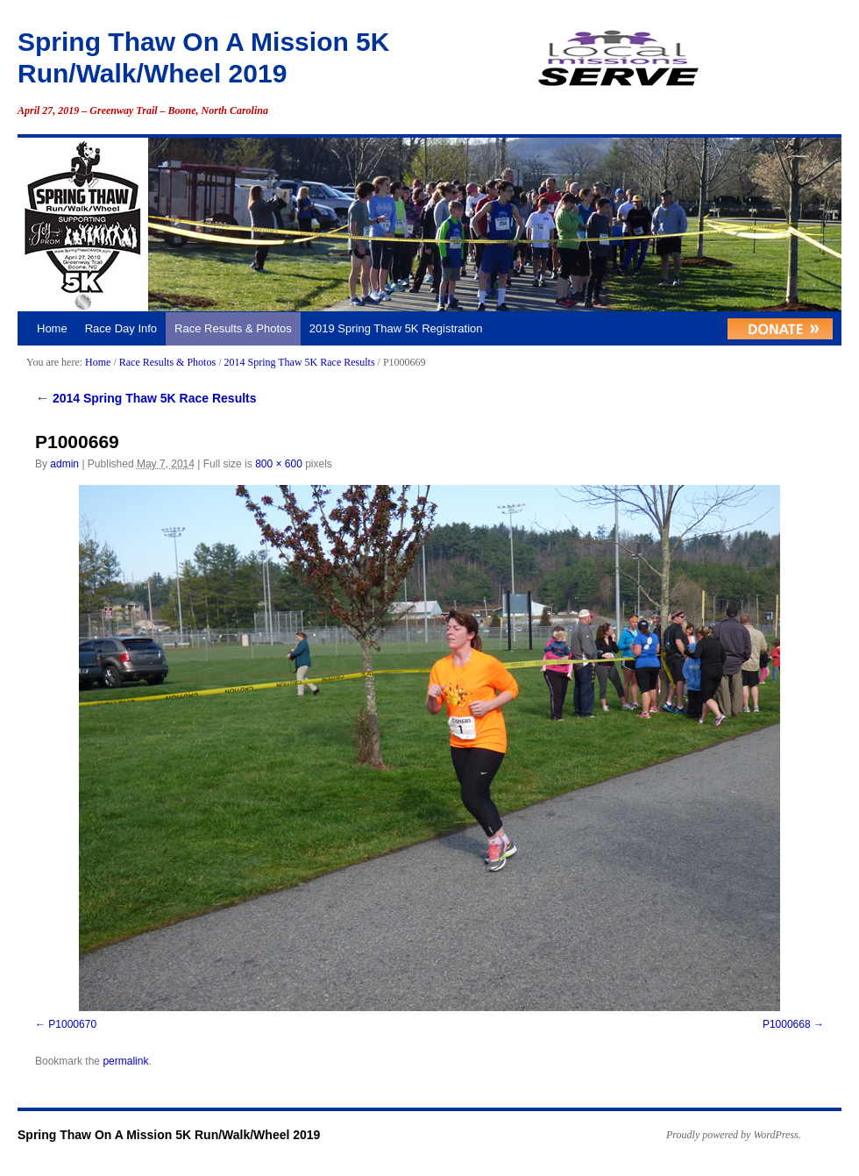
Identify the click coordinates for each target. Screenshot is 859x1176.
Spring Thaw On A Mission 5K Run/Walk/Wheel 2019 (169, 1135)
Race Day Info (121, 328)
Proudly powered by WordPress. (733, 1135)
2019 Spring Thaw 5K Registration (396, 328)
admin (64, 464)
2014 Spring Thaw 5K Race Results (299, 362)
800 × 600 (278, 464)
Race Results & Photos (233, 328)
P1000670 (72, 1024)
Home (52, 328)
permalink (125, 1061)
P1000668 (787, 1024)
